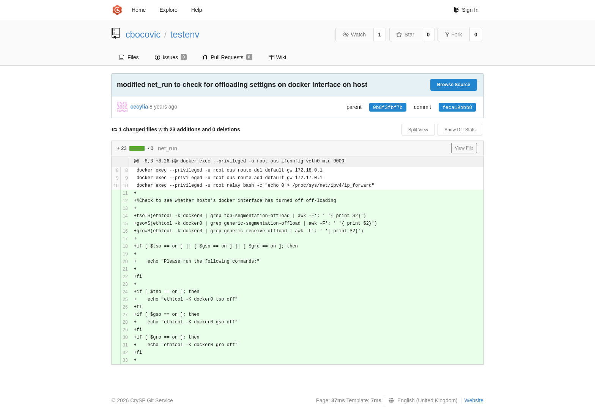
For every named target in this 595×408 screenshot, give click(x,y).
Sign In (466, 10)
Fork (453, 35)
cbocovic (143, 34)
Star (405, 35)
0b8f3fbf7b (388, 107)
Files (129, 57)
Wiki (277, 57)
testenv (185, 34)
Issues (171, 57)
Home (139, 10)
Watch (354, 35)
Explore (168, 10)
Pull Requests (227, 57)
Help (196, 10)
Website (473, 400)
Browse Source (453, 84)
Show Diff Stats (459, 129)
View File (464, 148)
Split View (418, 129)
